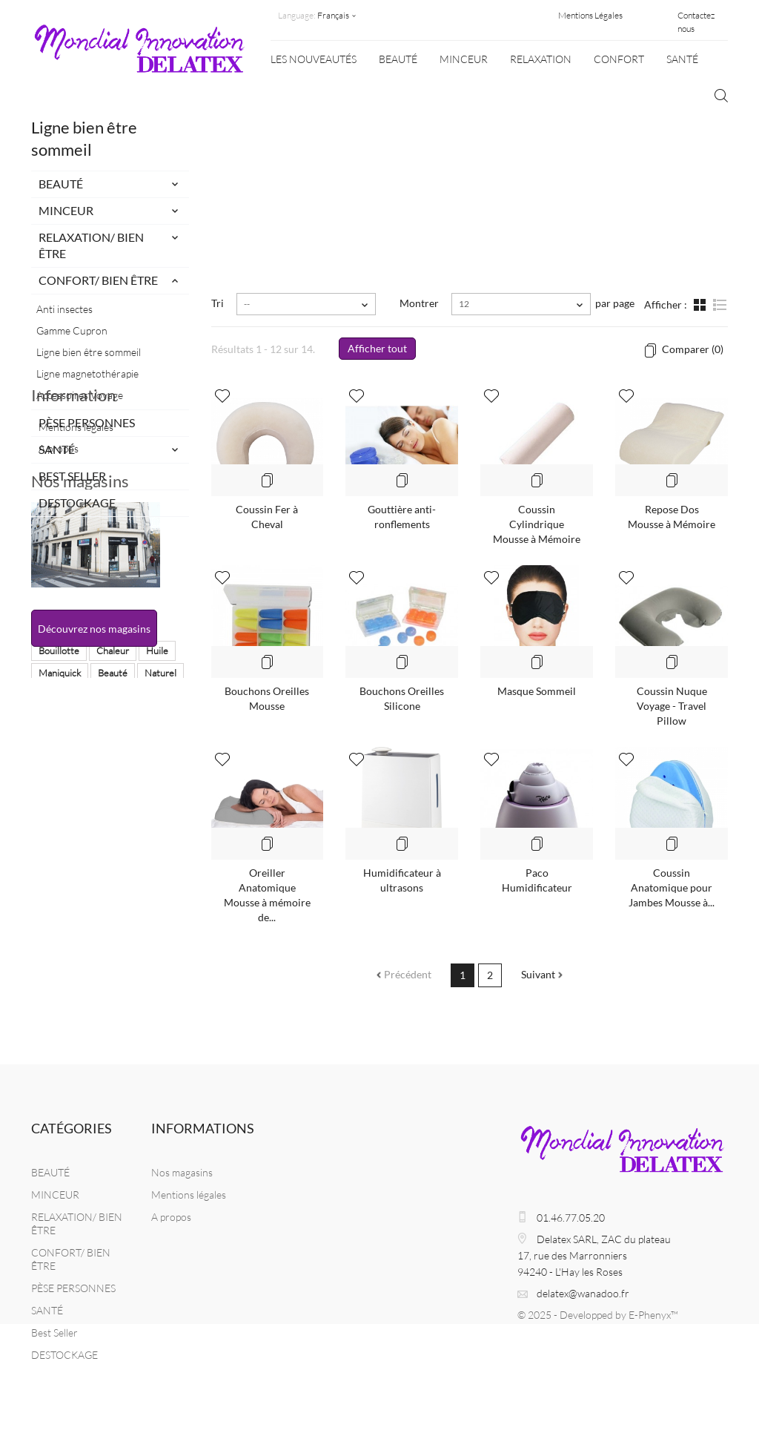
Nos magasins (80, 650)
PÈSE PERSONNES (87, 422)
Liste (719, 306)
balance (158, 929)
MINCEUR (464, 59)
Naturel (160, 906)
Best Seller (72, 476)
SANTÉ (682, 59)
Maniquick (60, 906)
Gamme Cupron (71, 330)
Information (73, 554)
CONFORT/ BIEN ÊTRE (98, 280)
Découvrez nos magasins (94, 797)
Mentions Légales (590, 15)
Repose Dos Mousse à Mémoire (671, 516)
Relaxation (540, 59)
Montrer (419, 303)
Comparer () (691, 349)
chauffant (58, 951)
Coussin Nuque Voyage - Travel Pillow (672, 706)
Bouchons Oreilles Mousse (267, 698)
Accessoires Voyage (79, 395)
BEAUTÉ (398, 59)
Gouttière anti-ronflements (402, 516)
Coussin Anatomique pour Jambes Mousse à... (672, 887)
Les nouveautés (314, 59)
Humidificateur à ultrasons (402, 880)
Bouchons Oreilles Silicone (401, 698)
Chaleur (112, 884)
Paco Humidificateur (537, 880)
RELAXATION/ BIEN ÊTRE (91, 245)
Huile (157, 884)
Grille (701, 306)
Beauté (112, 906)
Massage (57, 929)
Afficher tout (377, 348)
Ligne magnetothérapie (87, 373)
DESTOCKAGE (77, 502)
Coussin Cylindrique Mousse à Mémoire (536, 524)
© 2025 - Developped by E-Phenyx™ (597, 1314)
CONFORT (619, 59)
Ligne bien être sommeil (88, 352)
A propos (59, 602)
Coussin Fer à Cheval (267, 516)
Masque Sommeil (536, 691)
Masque (109, 929)
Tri (217, 303)
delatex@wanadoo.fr (583, 1293)
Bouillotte (59, 884)
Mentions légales (76, 580)
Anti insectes (64, 309)
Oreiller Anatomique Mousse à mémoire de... (267, 894)
